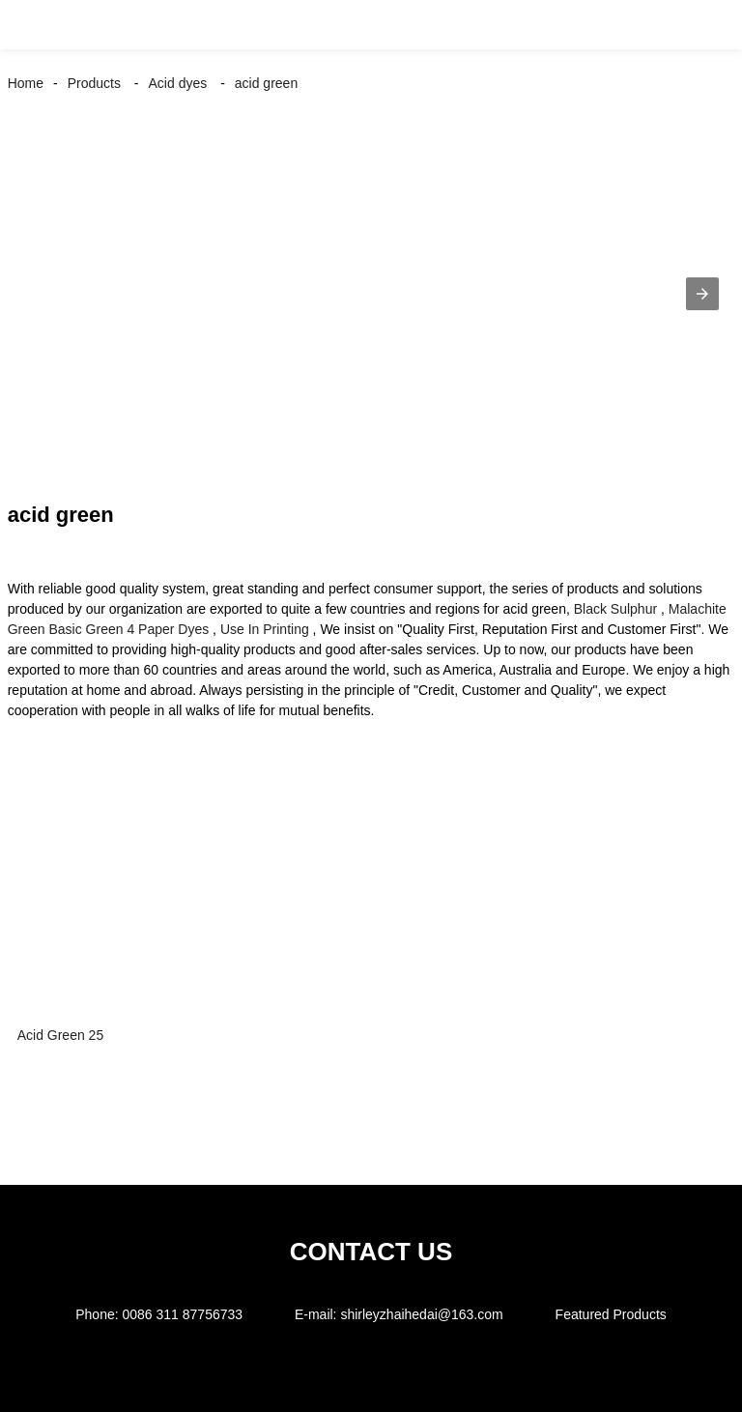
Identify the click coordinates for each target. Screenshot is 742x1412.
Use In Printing (264, 629)
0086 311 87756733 (182, 1314)
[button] (37, 24)
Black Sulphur (615, 609)
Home (25, 83)
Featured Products (611, 1314)
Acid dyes (178, 83)
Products (94, 83)
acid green (266, 83)
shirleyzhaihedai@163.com (421, 1314)
